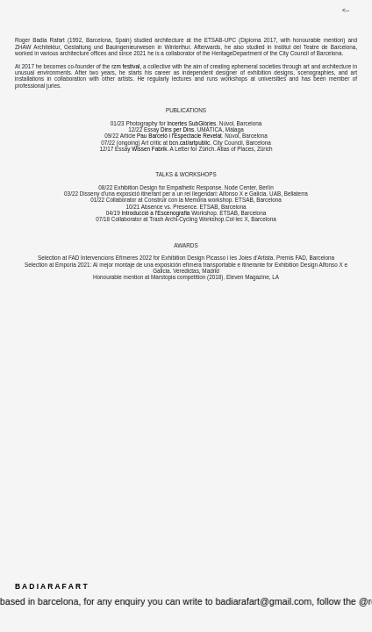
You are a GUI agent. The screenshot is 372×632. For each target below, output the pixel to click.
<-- (345, 10)
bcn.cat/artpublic (189, 143)
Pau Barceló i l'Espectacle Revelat (179, 136)
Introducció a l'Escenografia (155, 213)
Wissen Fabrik (149, 149)
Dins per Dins (177, 129)
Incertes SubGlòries (191, 123)
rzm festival (125, 66)
